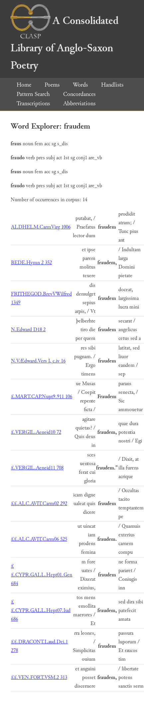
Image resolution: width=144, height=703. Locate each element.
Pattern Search (33, 94)
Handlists (112, 85)
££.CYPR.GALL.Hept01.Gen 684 (41, 574)
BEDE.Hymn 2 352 (31, 263)
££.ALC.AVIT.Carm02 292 (39, 503)
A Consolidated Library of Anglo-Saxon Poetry (64, 43)
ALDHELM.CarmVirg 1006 (41, 227)
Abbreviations (79, 103)
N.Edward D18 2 (28, 330)
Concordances (79, 94)
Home (24, 85)
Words (80, 85)
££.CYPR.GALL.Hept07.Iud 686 (41, 610)
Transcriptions (33, 103)
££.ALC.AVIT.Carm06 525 (39, 539)
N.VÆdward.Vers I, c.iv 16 (38, 361)
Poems (52, 85)
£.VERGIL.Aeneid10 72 (36, 432)
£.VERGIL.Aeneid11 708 (37, 468)
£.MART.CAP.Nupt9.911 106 (41, 396)
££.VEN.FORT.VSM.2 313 (39, 677)
